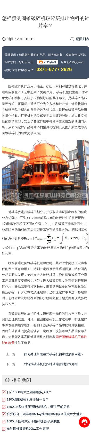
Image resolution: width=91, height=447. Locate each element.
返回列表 (82, 39)
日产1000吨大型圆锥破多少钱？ (29, 392)
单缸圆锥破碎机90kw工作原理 (28, 428)
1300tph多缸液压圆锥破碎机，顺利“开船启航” (39, 407)
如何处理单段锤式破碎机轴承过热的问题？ (54, 354)
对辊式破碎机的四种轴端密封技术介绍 (51, 364)
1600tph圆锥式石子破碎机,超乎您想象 (33, 421)
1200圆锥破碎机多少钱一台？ (28, 399)
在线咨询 (50, 62)
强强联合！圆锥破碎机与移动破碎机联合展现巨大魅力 (45, 414)
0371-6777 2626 (54, 69)
